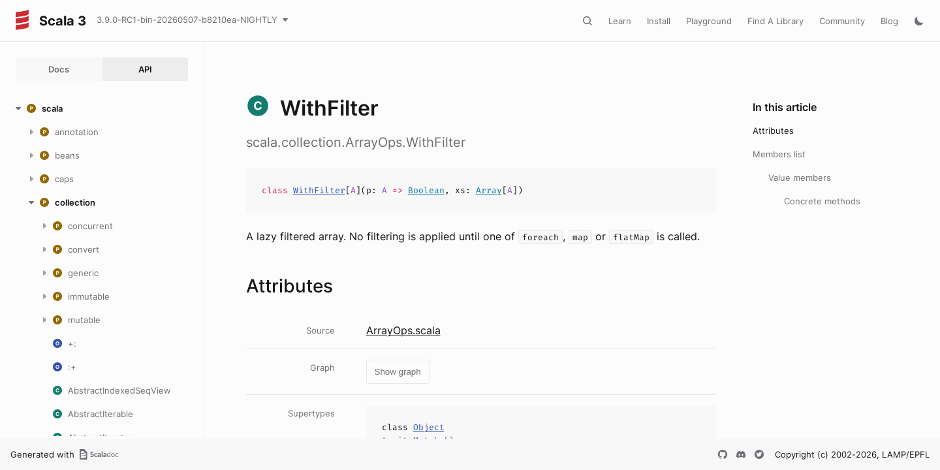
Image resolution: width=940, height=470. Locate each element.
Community (842, 21)
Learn (619, 21)
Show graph (398, 372)
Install (658, 21)
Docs (58, 69)
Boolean (426, 190)
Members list (779, 154)
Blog (889, 21)
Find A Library (775, 21)
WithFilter (319, 190)
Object (429, 427)
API (145, 69)
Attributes (773, 130)
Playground (709, 21)
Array (489, 190)
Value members (799, 177)
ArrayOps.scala (403, 330)
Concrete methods (822, 201)
